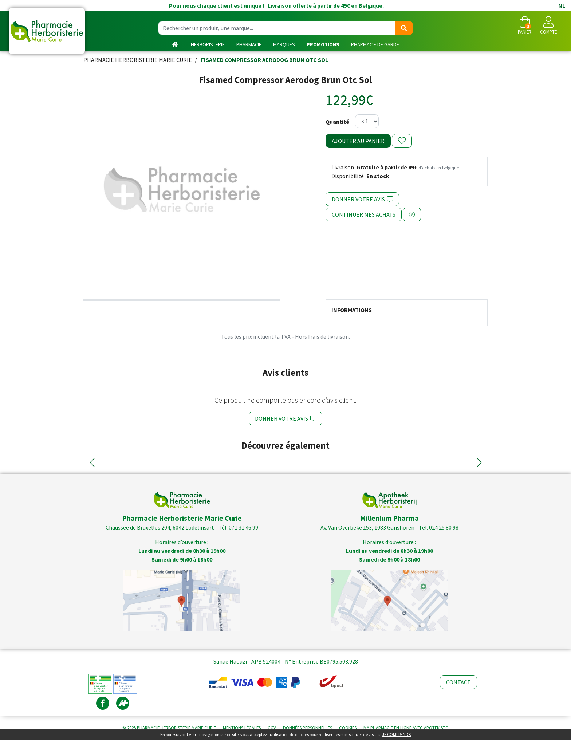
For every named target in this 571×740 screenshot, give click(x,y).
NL (561, 5)
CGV (272, 728)
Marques (284, 44)
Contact (458, 682)
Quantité (337, 121)
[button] (92, 462)
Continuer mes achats (363, 214)
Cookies (348, 728)
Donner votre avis (362, 199)
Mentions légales (242, 728)
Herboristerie (208, 44)
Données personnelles (307, 728)
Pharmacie (248, 44)
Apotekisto (406, 728)
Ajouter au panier (358, 141)
